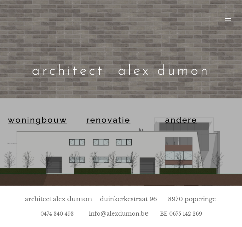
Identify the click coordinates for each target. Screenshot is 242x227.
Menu (228, 20)
